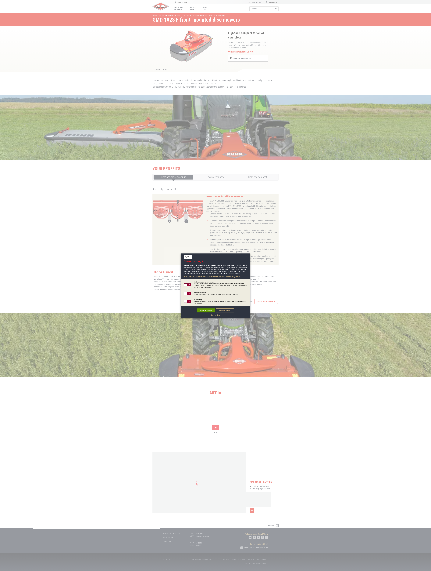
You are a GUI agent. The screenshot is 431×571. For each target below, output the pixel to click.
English (188, 257)
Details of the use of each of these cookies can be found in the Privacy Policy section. (212, 277)
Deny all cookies (224, 310)
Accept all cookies (206, 310)
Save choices (215, 315)
